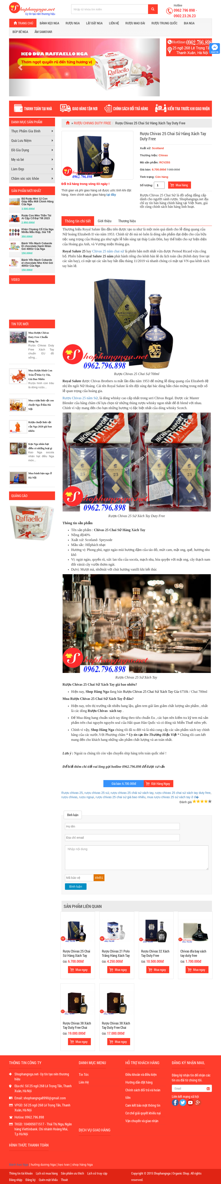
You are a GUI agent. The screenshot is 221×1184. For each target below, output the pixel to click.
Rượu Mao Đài (135, 23)
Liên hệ (114, 23)
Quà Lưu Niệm (21, 140)
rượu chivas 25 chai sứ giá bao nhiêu (120, 797)
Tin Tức (84, 1074)
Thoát (64, 1180)
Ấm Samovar (43, 32)
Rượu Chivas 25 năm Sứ (80, 398)
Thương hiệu (127, 220)
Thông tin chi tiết (78, 221)
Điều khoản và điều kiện (141, 1074)
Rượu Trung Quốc (164, 23)
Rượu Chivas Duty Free (92, 122)
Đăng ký (30, 1180)
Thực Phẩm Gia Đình (25, 130)
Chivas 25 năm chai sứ (108, 251)
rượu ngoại (86, 797)
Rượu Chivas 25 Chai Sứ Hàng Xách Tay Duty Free (173, 136)
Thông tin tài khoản (21, 1173)
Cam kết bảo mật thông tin (142, 1105)
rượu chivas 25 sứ (96, 793)
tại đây (111, 194)
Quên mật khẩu (48, 1180)
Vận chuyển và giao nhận (141, 1120)
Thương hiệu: (149, 155)
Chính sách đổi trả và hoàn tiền (142, 1094)
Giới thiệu (104, 220)
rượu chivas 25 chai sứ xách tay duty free (182, 793)
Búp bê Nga (20, 32)
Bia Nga (189, 23)
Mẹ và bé (17, 159)
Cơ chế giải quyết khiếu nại (143, 1113)
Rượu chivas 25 (72, 793)
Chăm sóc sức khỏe (25, 178)
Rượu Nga (73, 23)
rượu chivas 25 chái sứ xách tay (131, 793)
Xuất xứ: (152, 148)
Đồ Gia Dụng (20, 149)
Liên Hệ (84, 1082)
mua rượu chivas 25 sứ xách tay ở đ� (173, 797)
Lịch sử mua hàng (47, 1173)
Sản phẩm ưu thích (72, 1173)
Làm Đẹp (17, 168)
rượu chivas (69, 797)
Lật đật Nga (94, 23)
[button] (20, 67)
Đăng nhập (15, 1180)
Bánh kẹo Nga (49, 23)
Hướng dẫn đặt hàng (139, 1082)
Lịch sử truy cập (97, 1173)
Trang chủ (23, 23)
